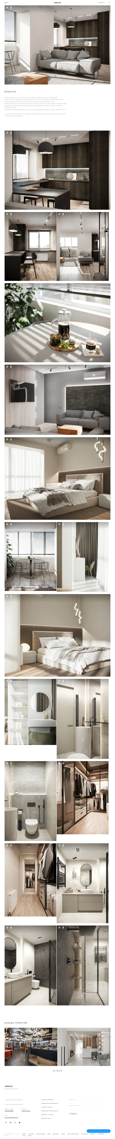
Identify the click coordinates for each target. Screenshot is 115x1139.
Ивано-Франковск (73, 1134)
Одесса (93, 1134)
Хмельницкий (40, 1134)
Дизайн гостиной (47, 1114)
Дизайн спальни (47, 1107)
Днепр (24, 1134)
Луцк (24, 1135)
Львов (63, 1134)
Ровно (30, 1135)
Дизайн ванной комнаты (50, 1103)
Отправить (73, 1113)
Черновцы (101, 1134)
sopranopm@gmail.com (11, 1117)
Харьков (31, 1134)
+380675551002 (25, 1111)
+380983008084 (9, 1111)
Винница (56, 1134)
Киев (49, 1134)
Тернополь (84, 1134)
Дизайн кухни (46, 1118)
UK (109, 2)
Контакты (101, 2)
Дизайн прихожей (47, 1099)
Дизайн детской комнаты (50, 1111)
